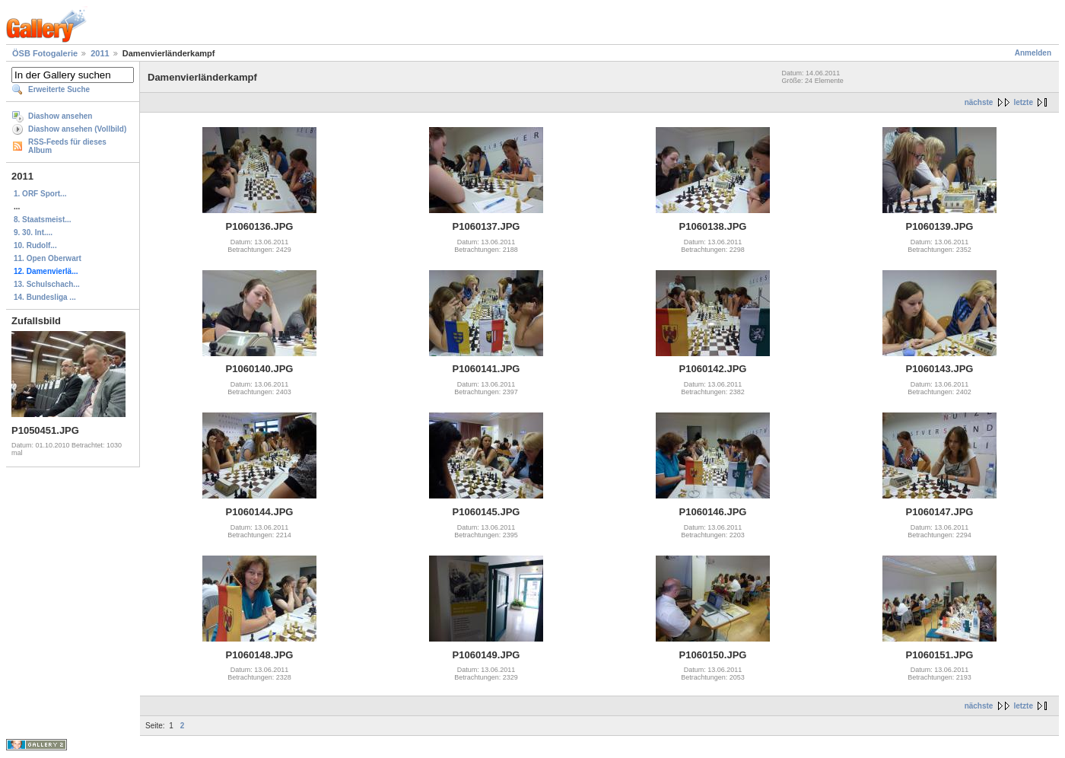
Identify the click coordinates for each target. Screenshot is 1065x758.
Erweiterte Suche (59, 89)
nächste (979, 102)
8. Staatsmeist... (43, 219)
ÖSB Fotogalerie (45, 53)
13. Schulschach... (47, 284)
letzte (1023, 102)
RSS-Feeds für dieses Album (67, 146)
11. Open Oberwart (47, 258)
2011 (100, 53)
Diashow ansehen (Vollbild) (77, 129)
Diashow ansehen (60, 116)
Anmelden (1033, 53)
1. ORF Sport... (40, 194)
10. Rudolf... (35, 245)
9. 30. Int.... (33, 232)
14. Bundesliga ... (45, 297)
